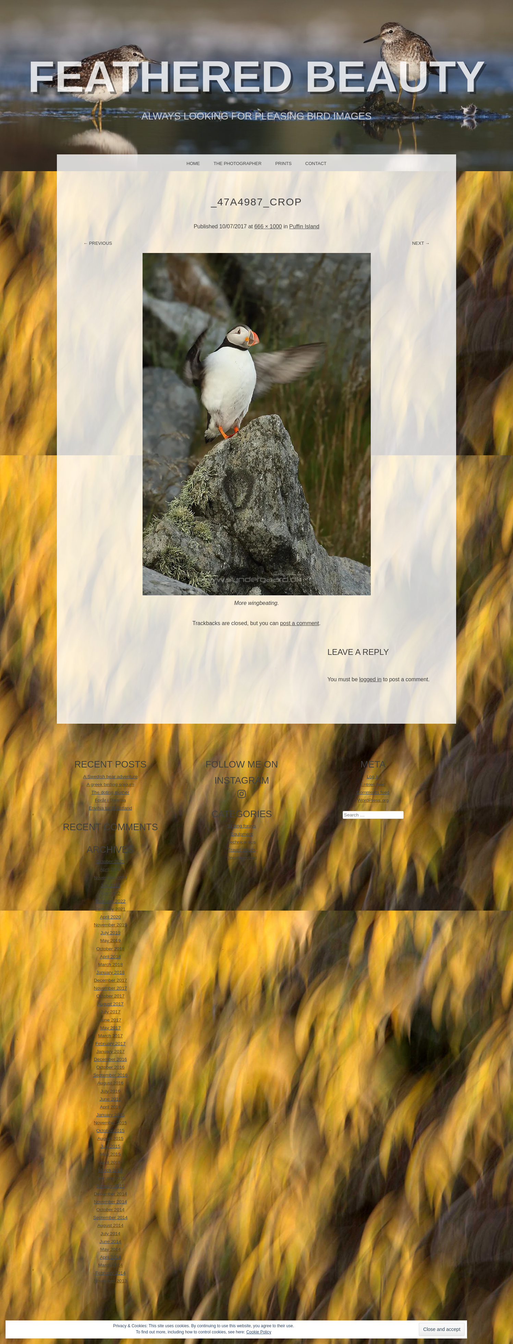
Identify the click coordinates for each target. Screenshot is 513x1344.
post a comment (299, 623)
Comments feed (373, 792)
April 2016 (110, 1107)
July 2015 (110, 1146)
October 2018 (110, 948)
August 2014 (110, 1225)
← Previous (97, 243)
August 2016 (110, 1083)
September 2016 (110, 1075)
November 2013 (110, 1280)
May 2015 (110, 1154)
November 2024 (110, 877)
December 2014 (110, 1193)
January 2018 (110, 972)
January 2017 (110, 1051)
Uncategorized (242, 857)
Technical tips (242, 842)
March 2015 (110, 1170)
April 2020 (110, 917)
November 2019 (110, 924)
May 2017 (110, 1027)
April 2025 (110, 869)
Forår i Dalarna (110, 800)
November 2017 (110, 988)
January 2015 (110, 1186)
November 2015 (110, 1122)
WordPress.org (372, 800)
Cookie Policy (258, 1332)
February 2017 (110, 1043)
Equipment (242, 834)
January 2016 (110, 1114)
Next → (421, 243)
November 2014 (110, 1201)
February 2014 (110, 1273)
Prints (283, 163)
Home (193, 163)
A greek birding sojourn (110, 784)
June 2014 (110, 1241)
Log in (373, 776)
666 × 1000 (268, 226)
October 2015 (110, 1130)
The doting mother (110, 792)
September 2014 (110, 1217)
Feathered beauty (256, 76)
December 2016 (110, 1059)
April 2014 (110, 1257)
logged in (370, 679)
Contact (316, 163)
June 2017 (110, 1020)
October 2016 (110, 1067)
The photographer (237, 163)
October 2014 (110, 1209)
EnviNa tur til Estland (110, 808)
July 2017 (110, 1011)
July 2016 (110, 1091)
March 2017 (110, 1035)
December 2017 (110, 980)
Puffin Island (304, 226)
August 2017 (110, 1003)
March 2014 (110, 1265)
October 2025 (110, 861)
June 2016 (110, 1099)
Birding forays (242, 825)
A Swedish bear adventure (110, 776)
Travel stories (242, 849)
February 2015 (110, 1178)
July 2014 (110, 1233)
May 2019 (110, 940)
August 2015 (110, 1138)
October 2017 (110, 996)
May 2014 (110, 1249)
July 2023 (110, 885)
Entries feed (373, 784)
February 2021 (110, 909)
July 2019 (110, 932)
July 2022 (110, 893)
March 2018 (110, 964)
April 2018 (110, 956)
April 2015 (110, 1162)
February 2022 (110, 901)
